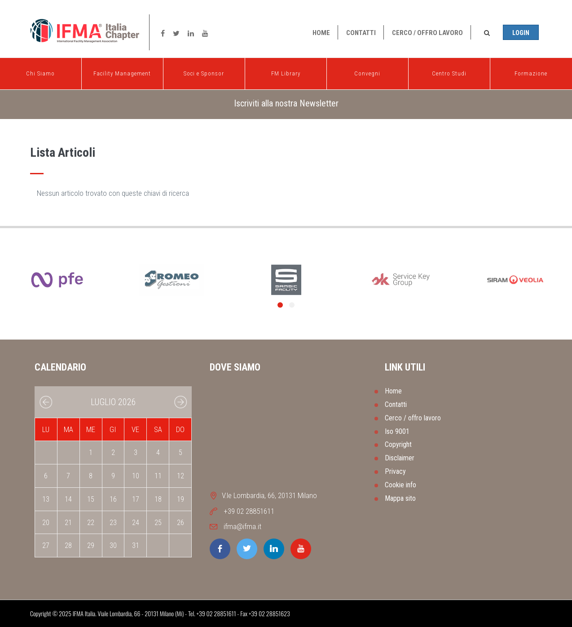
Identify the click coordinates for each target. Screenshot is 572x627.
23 (113, 522)
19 (180, 499)
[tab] (286, 103)
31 (135, 545)
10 (135, 476)
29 (90, 545)
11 (158, 476)
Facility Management (122, 71)
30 (113, 545)
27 (45, 545)
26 (180, 522)
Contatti (361, 33)
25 (158, 522)
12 (180, 476)
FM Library (285, 71)
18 (158, 499)
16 (113, 499)
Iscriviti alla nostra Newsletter (286, 103)
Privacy (395, 471)
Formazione (531, 71)
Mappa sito (400, 498)
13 (45, 499)
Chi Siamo (40, 71)
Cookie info (400, 485)
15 (90, 499)
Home (321, 33)
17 (135, 499)
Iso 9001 (397, 431)
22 (90, 522)
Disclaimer (399, 458)
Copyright (398, 444)
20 (45, 522)
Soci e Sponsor (204, 71)
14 (68, 499)
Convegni (367, 71)
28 (68, 545)
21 (68, 522)
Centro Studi (449, 71)
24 (135, 522)
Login (520, 32)
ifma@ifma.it (242, 526)
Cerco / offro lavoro (427, 33)
